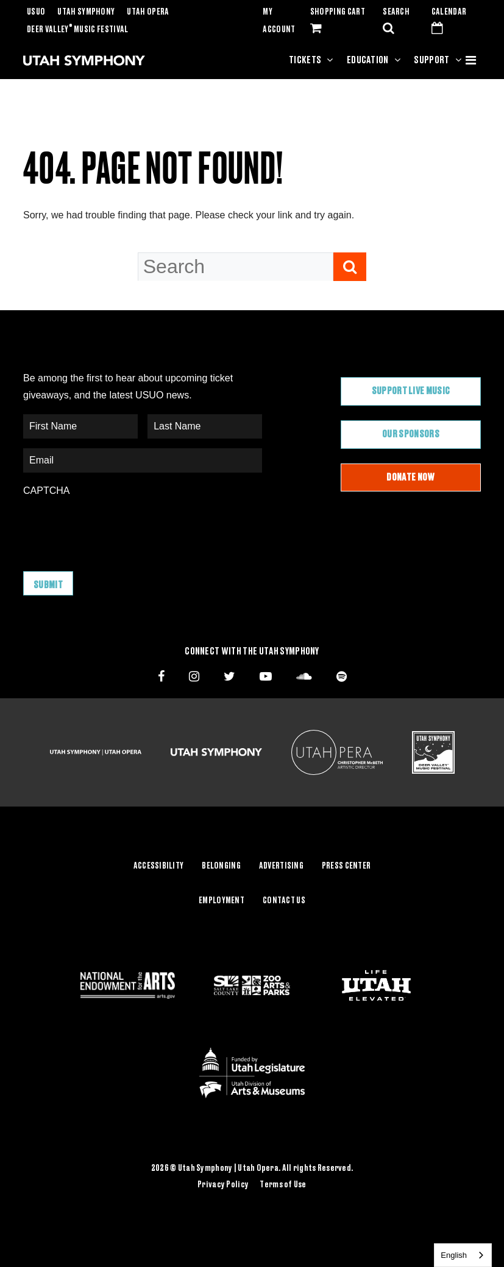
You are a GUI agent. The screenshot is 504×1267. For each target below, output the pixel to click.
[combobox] (463, 1255)
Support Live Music (411, 391)
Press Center (346, 866)
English (454, 1255)
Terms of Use (283, 1185)
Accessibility (158, 866)
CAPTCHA (46, 490)
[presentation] (115, 528)
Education (368, 60)
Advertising (281, 866)
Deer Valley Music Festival (78, 30)
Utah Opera (148, 12)
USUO (36, 12)
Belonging (221, 866)
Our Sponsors (410, 434)
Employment (221, 901)
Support (431, 60)
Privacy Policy (223, 1185)
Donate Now (410, 477)
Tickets (305, 60)
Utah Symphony (86, 12)
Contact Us (284, 901)
